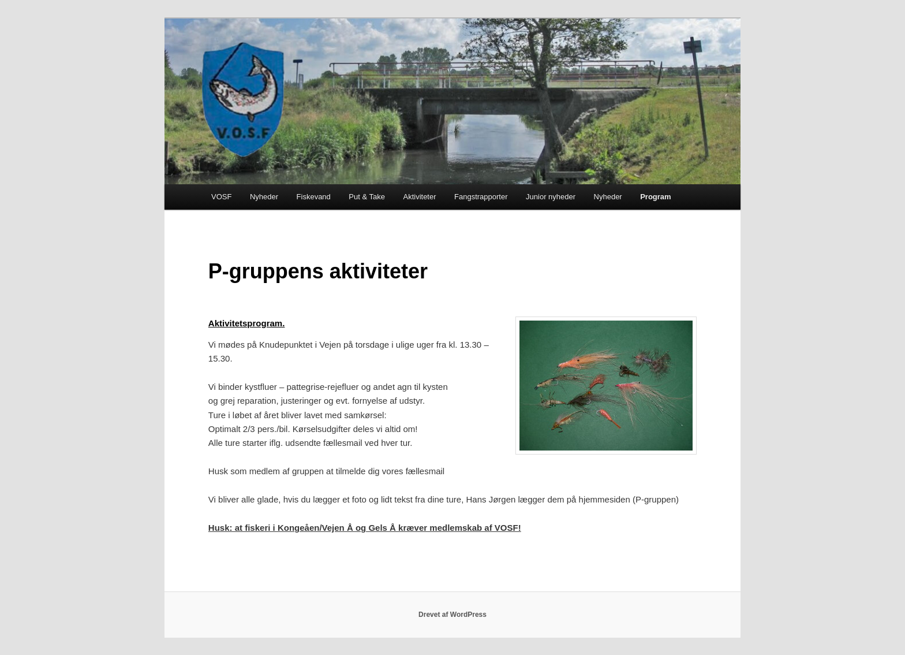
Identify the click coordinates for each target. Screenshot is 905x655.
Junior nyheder (550, 196)
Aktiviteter (419, 196)
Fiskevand (314, 196)
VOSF (221, 196)
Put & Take (367, 196)
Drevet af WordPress (452, 615)
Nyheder (264, 196)
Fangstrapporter (481, 196)
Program (655, 196)
